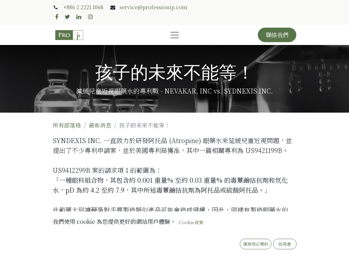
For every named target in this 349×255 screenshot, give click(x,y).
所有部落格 (67, 125)
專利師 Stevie (110, 249)
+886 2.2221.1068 (83, 7)
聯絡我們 (277, 35)
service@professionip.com (153, 7)
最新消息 (100, 125)
